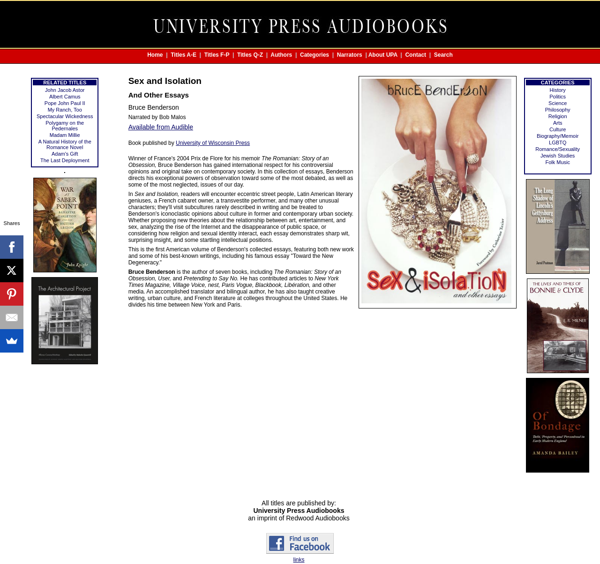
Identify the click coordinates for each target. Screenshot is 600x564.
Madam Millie (65, 135)
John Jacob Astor (64, 90)
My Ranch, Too (65, 110)
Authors (281, 55)
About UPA (383, 55)
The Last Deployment (65, 160)
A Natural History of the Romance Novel (64, 144)
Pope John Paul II (65, 103)
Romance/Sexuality (557, 149)
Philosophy (557, 110)
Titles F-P (217, 55)
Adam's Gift (65, 154)
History (558, 90)
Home (155, 55)
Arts (557, 123)
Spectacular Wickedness (65, 116)
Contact (415, 55)
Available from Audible (160, 127)
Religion (557, 116)
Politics (557, 96)
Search (443, 55)
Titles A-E (183, 55)
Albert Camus (65, 96)
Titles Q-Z (250, 55)
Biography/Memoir (557, 136)
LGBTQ (557, 142)
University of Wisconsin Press (213, 143)
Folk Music (557, 162)
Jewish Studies (557, 155)
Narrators (349, 55)
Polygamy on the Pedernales (64, 125)
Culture (557, 129)
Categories (314, 55)
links (298, 559)
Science (557, 103)
